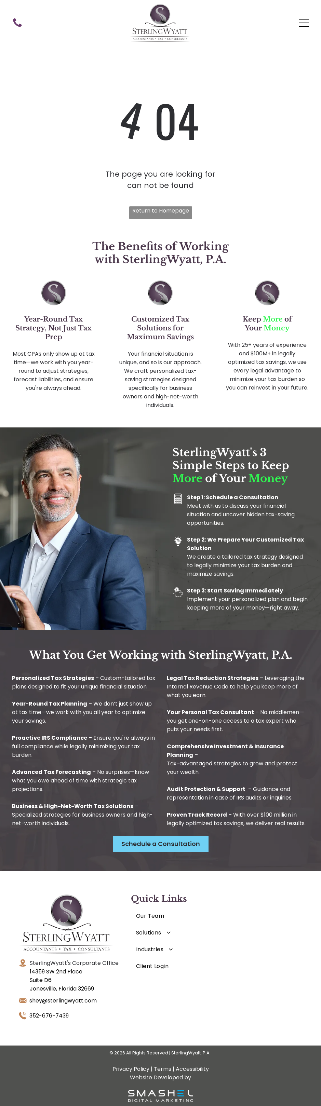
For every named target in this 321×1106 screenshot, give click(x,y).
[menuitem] (167, 915)
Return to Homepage (160, 211)
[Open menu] (304, 23)
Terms (162, 1069)
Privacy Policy (130, 1069)
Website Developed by (160, 1077)
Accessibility (192, 1069)
